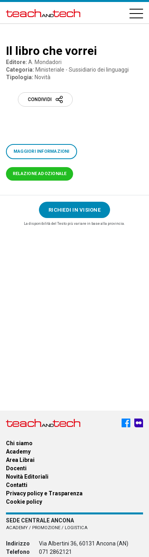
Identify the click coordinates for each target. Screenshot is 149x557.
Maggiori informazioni (42, 151)
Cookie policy (24, 502)
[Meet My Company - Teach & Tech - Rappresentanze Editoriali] (138, 423)
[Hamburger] (136, 13)
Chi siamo (19, 443)
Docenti (16, 468)
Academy (18, 451)
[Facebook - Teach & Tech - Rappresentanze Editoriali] (126, 423)
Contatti (16, 485)
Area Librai (20, 460)
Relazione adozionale (39, 173)
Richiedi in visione (74, 210)
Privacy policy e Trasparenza (44, 493)
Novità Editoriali (27, 476)
